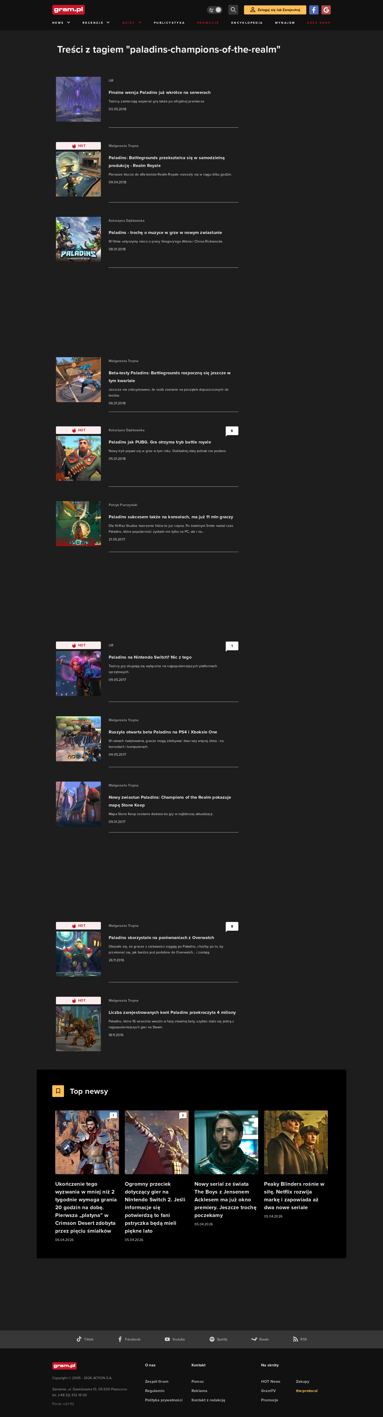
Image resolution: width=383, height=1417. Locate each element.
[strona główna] (80, 10)
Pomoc (198, 1381)
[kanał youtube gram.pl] (174, 1339)
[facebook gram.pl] (128, 1339)
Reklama (199, 1391)
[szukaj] (233, 10)
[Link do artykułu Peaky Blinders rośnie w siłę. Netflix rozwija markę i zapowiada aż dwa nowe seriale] (296, 1164)
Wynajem (285, 23)
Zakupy (302, 1381)
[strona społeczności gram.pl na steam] (260, 1339)
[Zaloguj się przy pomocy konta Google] (326, 9)
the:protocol (307, 1391)
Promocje (208, 23)
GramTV (268, 1391)
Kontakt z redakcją (208, 1400)
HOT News (271, 1381)
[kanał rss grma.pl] (300, 1339)
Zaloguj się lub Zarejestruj (279, 9)
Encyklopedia (247, 23)
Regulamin (154, 1391)
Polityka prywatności (163, 1400)
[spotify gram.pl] (218, 1339)
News (61, 23)
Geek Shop (319, 23)
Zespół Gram (157, 1381)
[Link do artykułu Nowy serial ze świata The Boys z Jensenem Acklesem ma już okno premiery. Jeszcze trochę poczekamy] (226, 1168)
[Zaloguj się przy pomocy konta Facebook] (314, 9)
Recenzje (96, 23)
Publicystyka (169, 23)
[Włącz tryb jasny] (215, 10)
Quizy (132, 23)
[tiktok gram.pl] (84, 1339)
